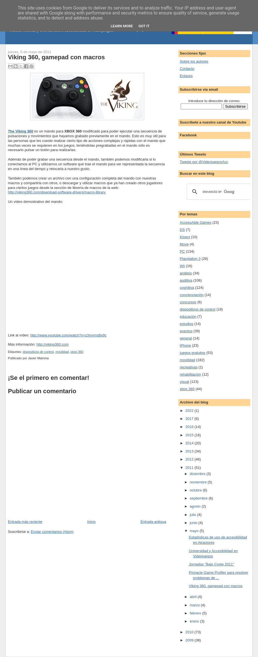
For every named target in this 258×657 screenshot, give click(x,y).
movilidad (62, 351)
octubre (196, 490)
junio (194, 523)
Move (184, 244)
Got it (143, 26)
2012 (190, 459)
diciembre (198, 474)
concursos (188, 302)
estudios (186, 324)
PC (182, 251)
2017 (190, 419)
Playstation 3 (190, 259)
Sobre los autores (194, 61)
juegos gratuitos (192, 353)
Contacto (187, 69)
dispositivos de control (38, 351)
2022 (190, 411)
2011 (190, 468)
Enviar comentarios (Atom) (52, 532)
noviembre (199, 482)
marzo (195, 605)
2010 (190, 632)
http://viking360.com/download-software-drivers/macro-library (56, 192)
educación (188, 316)
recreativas (189, 367)
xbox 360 (76, 351)
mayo (195, 531)
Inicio (91, 522)
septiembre (199, 498)
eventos (186, 331)
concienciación (191, 295)
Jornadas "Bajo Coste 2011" (211, 564)
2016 (190, 427)
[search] (218, 191)
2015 (190, 435)
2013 (190, 451)
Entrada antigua (153, 522)
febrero (196, 613)
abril (194, 597)
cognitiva (187, 288)
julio (193, 515)
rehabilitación (190, 374)
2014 (190, 443)
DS (182, 230)
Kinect (185, 237)
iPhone (185, 345)
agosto (196, 506)
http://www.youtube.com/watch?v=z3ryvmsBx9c (68, 335)
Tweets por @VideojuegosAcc (204, 162)
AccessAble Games (195, 222)
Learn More (122, 26)
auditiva (186, 280)
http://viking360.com (52, 344)
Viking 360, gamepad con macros (56, 57)
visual (184, 382)
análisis (186, 273)
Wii (182, 266)
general (186, 338)
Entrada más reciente (25, 522)
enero (195, 621)
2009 (190, 640)
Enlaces (186, 76)
